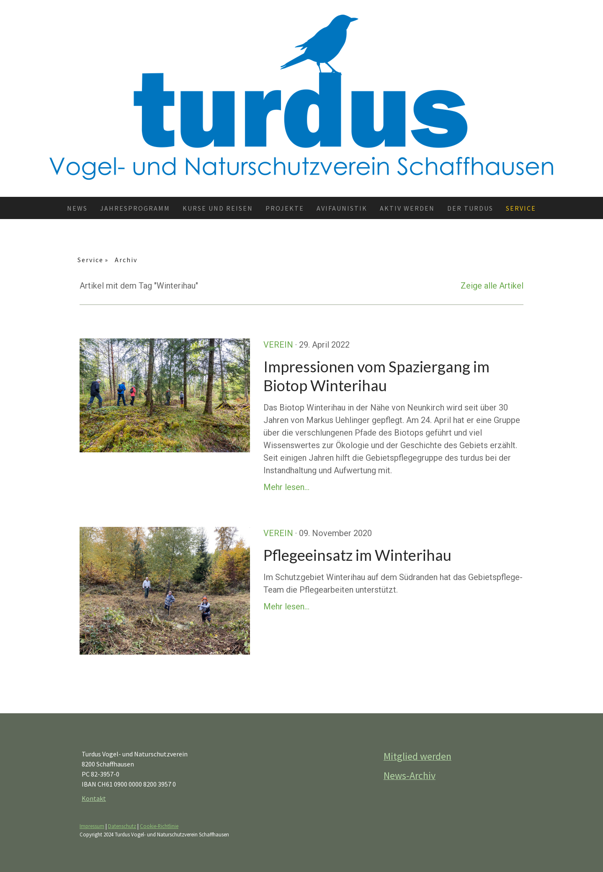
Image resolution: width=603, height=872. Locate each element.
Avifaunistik (342, 208)
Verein (278, 345)
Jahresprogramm (135, 208)
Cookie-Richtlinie (159, 826)
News (77, 208)
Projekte (284, 208)
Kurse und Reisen (218, 208)
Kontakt (94, 798)
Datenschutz (122, 826)
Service (521, 208)
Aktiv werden (407, 208)
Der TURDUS (470, 208)
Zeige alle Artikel (492, 286)
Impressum (92, 826)
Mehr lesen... (286, 487)
